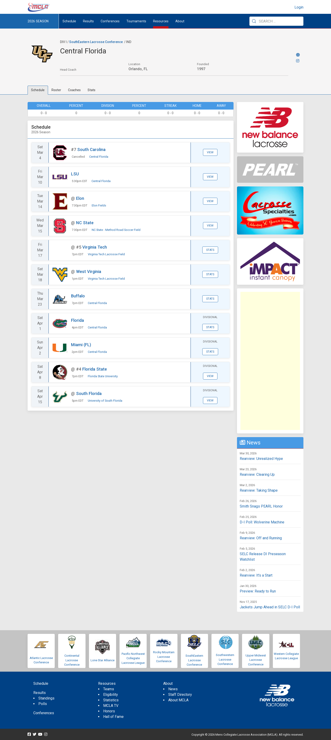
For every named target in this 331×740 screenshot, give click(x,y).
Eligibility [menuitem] (110, 694)
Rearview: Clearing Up (257, 474)
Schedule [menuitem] (69, 21)
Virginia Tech (94, 247)
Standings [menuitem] (46, 698)
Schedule (38, 90)
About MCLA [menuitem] (178, 700)
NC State (85, 222)
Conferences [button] (110, 21)
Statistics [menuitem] (111, 700)
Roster (56, 90)
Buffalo (78, 295)
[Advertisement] (270, 361)
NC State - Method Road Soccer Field (116, 230)
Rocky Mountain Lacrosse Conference (163, 656)
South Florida (89, 393)
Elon (80, 198)
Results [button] (88, 21)
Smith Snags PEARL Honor (261, 506)
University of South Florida (105, 400)
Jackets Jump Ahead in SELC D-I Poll (270, 607)
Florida (77, 320)
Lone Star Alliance (102, 660)
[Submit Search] (254, 21)
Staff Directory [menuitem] (180, 694)
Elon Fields (99, 205)
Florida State (94, 369)
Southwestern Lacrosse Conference (225, 659)
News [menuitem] (173, 689)
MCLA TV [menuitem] (110, 705)
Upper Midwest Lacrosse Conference (255, 660)
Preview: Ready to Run (258, 591)
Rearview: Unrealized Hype (261, 458)
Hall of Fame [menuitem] (113, 716)
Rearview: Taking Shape (259, 490)
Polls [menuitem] (42, 704)
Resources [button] (160, 21)
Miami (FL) (81, 344)
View (210, 152)
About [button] (179, 21)
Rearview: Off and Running (261, 538)
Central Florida (98, 156)
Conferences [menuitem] (43, 713)
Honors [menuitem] (109, 711)
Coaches (74, 90)
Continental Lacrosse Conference (72, 660)
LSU (75, 173)
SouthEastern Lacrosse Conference (96, 42)
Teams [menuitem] (108, 689)
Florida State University (103, 376)
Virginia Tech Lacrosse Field (106, 254)
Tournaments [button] (136, 21)
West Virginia (88, 271)
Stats (91, 90)
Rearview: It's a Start (256, 575)
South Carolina (91, 149)
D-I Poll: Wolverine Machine (262, 522)
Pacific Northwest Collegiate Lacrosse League (133, 658)
